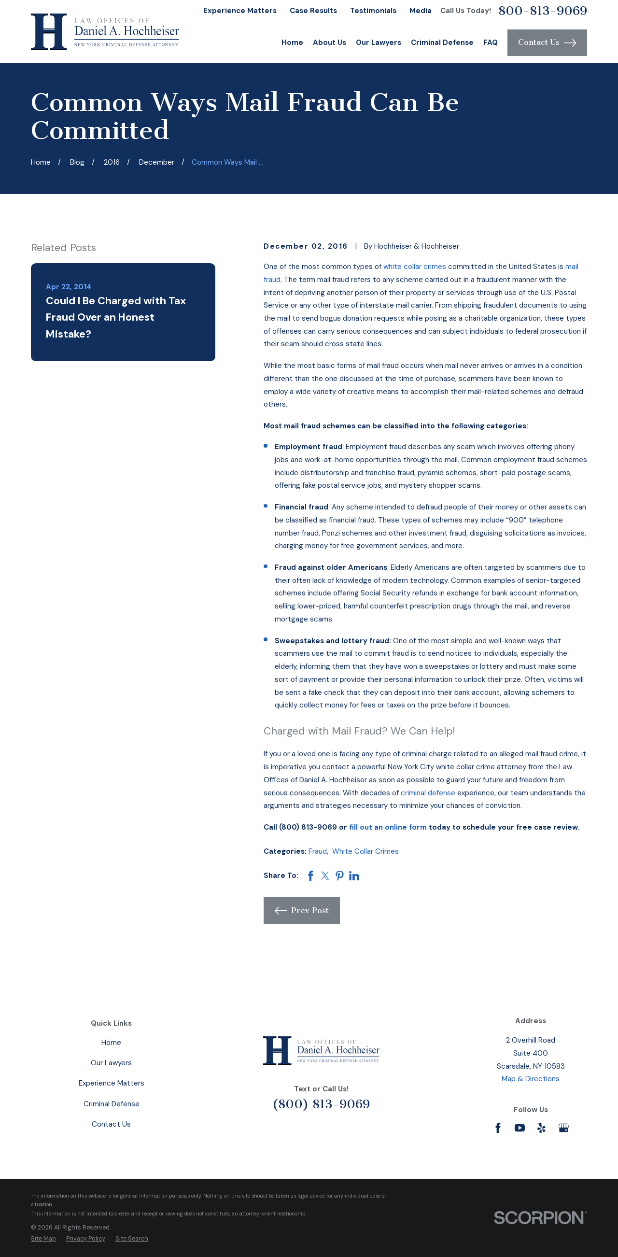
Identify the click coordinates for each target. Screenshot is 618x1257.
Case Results (313, 10)
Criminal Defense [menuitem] (442, 42)
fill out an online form (388, 827)
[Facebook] (498, 1128)
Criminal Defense (112, 1104)
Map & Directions (531, 1079)
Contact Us (547, 43)
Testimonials (373, 10)
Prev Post (302, 910)
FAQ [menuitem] (490, 42)
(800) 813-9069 (321, 1104)
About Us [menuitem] (329, 42)
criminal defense (428, 793)
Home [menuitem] (292, 42)
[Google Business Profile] (564, 1128)
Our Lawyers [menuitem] (378, 42)
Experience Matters (240, 10)
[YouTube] (520, 1128)
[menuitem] (43, 1238)
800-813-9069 (542, 10)
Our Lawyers (111, 1063)
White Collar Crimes (365, 851)
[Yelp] (541, 1128)
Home (111, 1042)
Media (420, 10)
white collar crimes (414, 266)
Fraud (318, 851)
